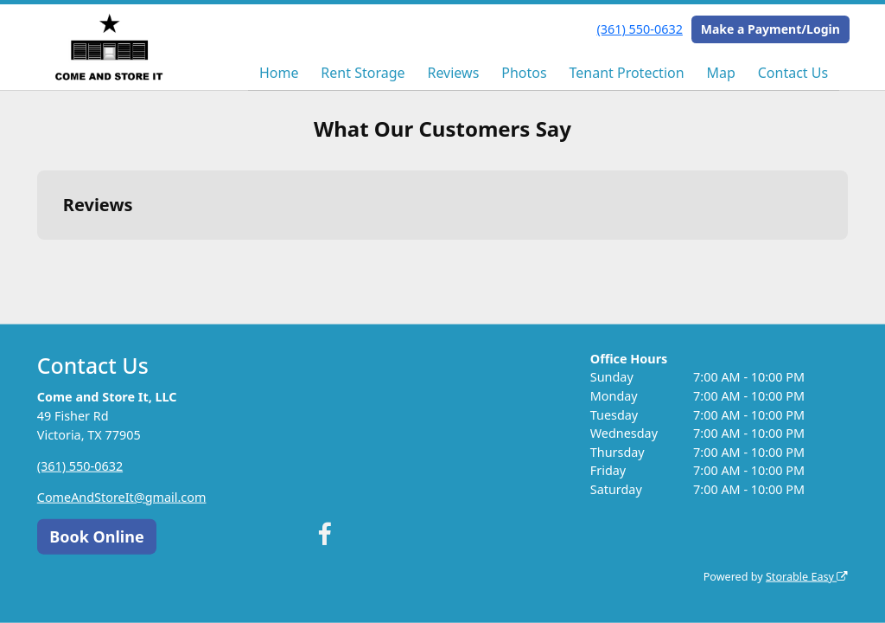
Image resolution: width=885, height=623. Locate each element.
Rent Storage (362, 72)
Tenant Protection (626, 72)
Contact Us (793, 72)
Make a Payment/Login (770, 29)
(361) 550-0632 (640, 29)
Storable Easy (807, 576)
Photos (523, 72)
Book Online (96, 535)
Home (279, 72)
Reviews (453, 72)
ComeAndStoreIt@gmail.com (122, 496)
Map (720, 72)
